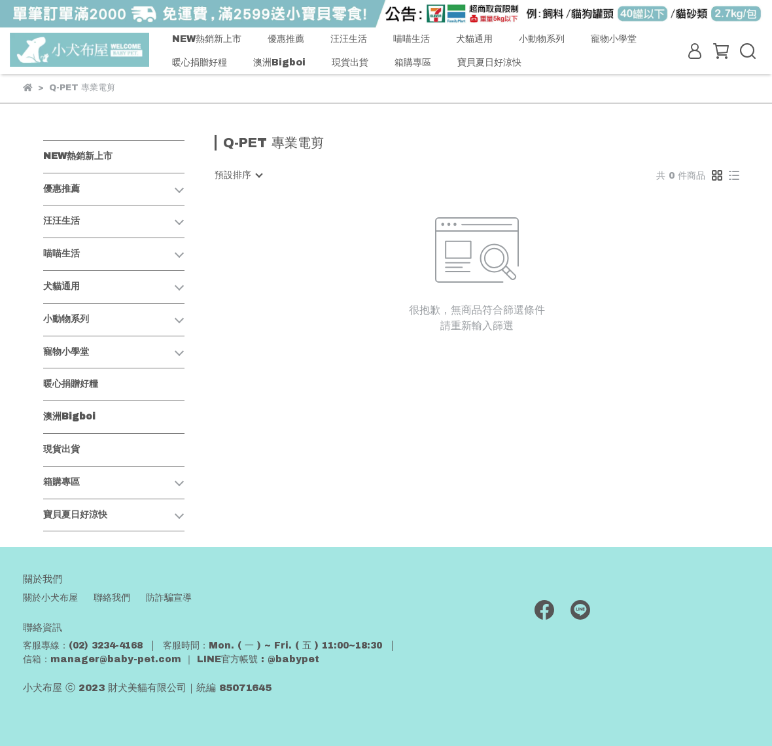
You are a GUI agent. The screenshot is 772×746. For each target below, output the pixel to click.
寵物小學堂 (614, 38)
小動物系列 (542, 38)
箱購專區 (413, 62)
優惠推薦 (286, 38)
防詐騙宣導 (169, 598)
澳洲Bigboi (279, 62)
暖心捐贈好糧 (199, 62)
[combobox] (238, 175)
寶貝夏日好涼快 (489, 62)
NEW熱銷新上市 (206, 38)
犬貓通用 (474, 38)
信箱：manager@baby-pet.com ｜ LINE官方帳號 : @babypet (171, 659)
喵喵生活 (411, 38)
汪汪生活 (348, 38)
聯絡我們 (112, 598)
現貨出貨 (350, 62)
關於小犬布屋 (50, 598)
